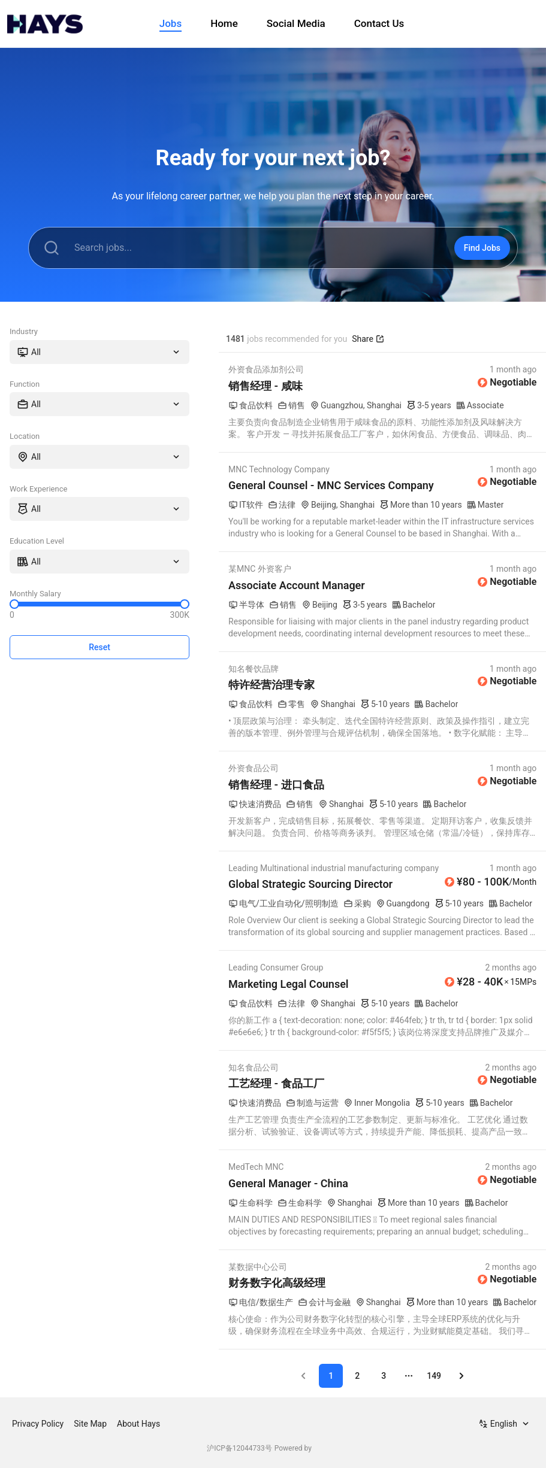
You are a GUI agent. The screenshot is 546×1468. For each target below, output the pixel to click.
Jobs (170, 23)
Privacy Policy (38, 1423)
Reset (99, 647)
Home (224, 23)
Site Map (90, 1423)
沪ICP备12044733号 (239, 1448)
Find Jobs (482, 248)
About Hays (138, 1423)
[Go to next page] (461, 1376)
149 (434, 1376)
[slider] (14, 604)
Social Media (296, 23)
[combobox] (99, 352)
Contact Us (379, 23)
